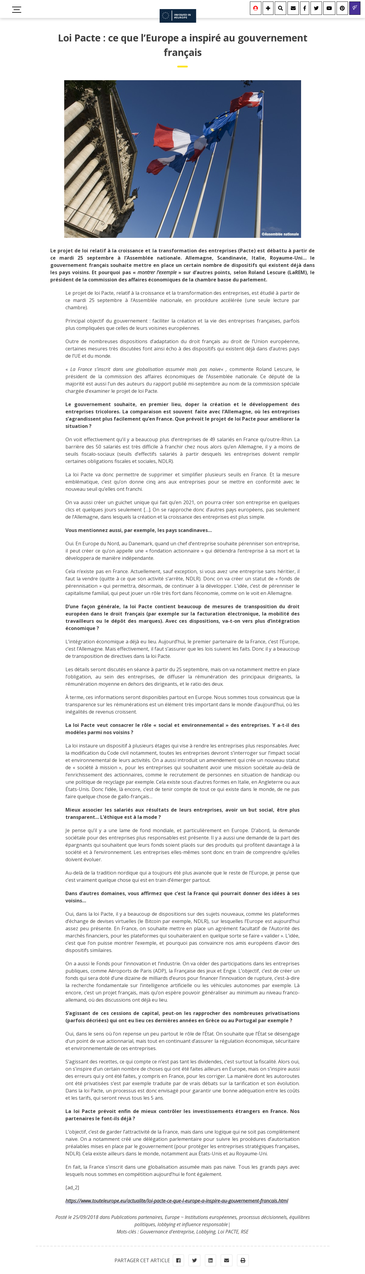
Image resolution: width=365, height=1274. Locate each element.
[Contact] (293, 8)
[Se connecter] (255, 8)
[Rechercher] (280, 8)
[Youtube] (329, 8)
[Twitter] (316, 8)
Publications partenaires (136, 1217)
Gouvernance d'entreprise (167, 1231)
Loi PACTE (228, 1231)
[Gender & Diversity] (354, 8)
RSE (244, 1231)
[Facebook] (304, 8)
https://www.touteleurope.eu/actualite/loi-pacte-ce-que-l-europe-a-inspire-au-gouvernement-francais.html (176, 1200)
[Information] (268, 8)
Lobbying (205, 1231)
